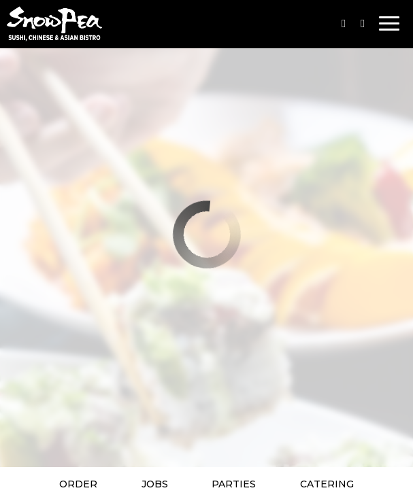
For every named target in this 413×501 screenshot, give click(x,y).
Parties (234, 484)
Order (78, 484)
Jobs (155, 484)
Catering (327, 484)
